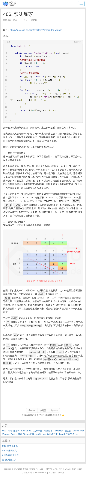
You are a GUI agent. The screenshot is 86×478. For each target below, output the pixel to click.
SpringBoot (26, 430)
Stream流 (27, 434)
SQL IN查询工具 (9, 450)
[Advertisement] (43, 394)
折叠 (8, 42)
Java (4, 430)
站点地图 (52, 473)
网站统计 (62, 473)
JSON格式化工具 (10, 446)
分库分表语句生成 (10, 455)
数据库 (16, 430)
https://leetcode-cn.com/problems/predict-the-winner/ (36, 30)
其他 (20, 434)
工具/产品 (37, 430)
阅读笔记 (48, 430)
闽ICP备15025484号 (54, 469)
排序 (65, 434)
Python (59, 434)
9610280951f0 (40, 473)
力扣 (10, 430)
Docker (14, 434)
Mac (82, 430)
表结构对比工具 (9, 459)
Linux (44, 434)
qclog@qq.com (76, 469)
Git (39, 434)
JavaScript (58, 430)
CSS (70, 434)
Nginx (35, 434)
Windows (6, 434)
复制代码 (77, 42)
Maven (75, 430)
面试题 (68, 430)
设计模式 (51, 434)
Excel (75, 434)
